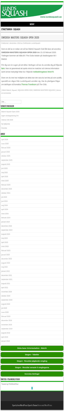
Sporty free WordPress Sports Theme (24, 405)
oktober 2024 (5, 193)
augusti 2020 (5, 304)
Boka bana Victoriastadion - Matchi (32, 348)
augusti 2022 (5, 263)
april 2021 (4, 287)
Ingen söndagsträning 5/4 (9, 116)
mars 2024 (5, 214)
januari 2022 (5, 271)
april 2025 (4, 176)
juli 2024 (4, 197)
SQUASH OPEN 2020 (25, 90)
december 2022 (6, 259)
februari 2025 (5, 185)
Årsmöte (4, 128)
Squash (14, 90)
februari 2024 (5, 218)
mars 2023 (5, 246)
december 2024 (6, 189)
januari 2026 (5, 152)
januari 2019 (5, 341)
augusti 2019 (5, 333)
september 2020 (6, 300)
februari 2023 (5, 250)
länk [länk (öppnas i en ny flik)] (3, 68)
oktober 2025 (5, 156)
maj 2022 (4, 267)
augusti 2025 (5, 164)
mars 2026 (5, 144)
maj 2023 (4, 238)
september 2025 (6, 160)
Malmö (8, 90)
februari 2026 (5, 148)
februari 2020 (5, 316)
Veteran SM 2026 (7, 120)
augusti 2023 (5, 234)
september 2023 (6, 230)
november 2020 (6, 292)
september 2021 (6, 279)
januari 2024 (5, 222)
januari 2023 (5, 255)
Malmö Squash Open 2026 (10, 112)
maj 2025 (4, 172)
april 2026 (4, 139)
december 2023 (6, 226)
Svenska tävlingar (32, 374)
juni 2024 (4, 201)
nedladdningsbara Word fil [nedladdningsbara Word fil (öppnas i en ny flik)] (43, 72)
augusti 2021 (5, 283)
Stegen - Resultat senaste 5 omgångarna (32, 367)
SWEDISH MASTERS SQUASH (44, 90)
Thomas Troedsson (28, 84)
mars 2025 (5, 181)
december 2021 (6, 275)
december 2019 (6, 320)
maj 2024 (4, 205)
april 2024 (4, 209)
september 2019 (6, 329)
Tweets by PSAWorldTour (9, 384)
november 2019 (6, 325)
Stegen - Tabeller (32, 355)
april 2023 (4, 242)
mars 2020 (5, 312)
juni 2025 (4, 168)
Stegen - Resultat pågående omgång (32, 361)
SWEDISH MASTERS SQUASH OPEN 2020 (20, 37)
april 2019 (4, 337)
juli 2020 (4, 308)
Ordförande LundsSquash (31, 43)
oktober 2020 (5, 296)
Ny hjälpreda (5, 124)
